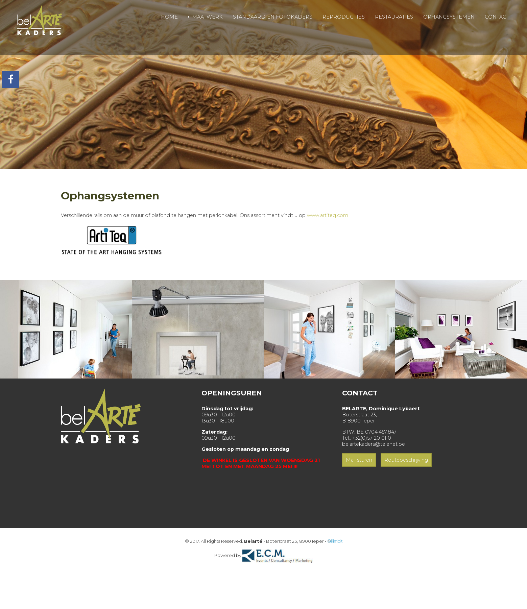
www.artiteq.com (327, 215)
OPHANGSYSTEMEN (449, 17)
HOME (169, 17)
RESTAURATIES (394, 17)
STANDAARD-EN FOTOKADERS (272, 17)
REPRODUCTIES (343, 17)
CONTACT (497, 17)
